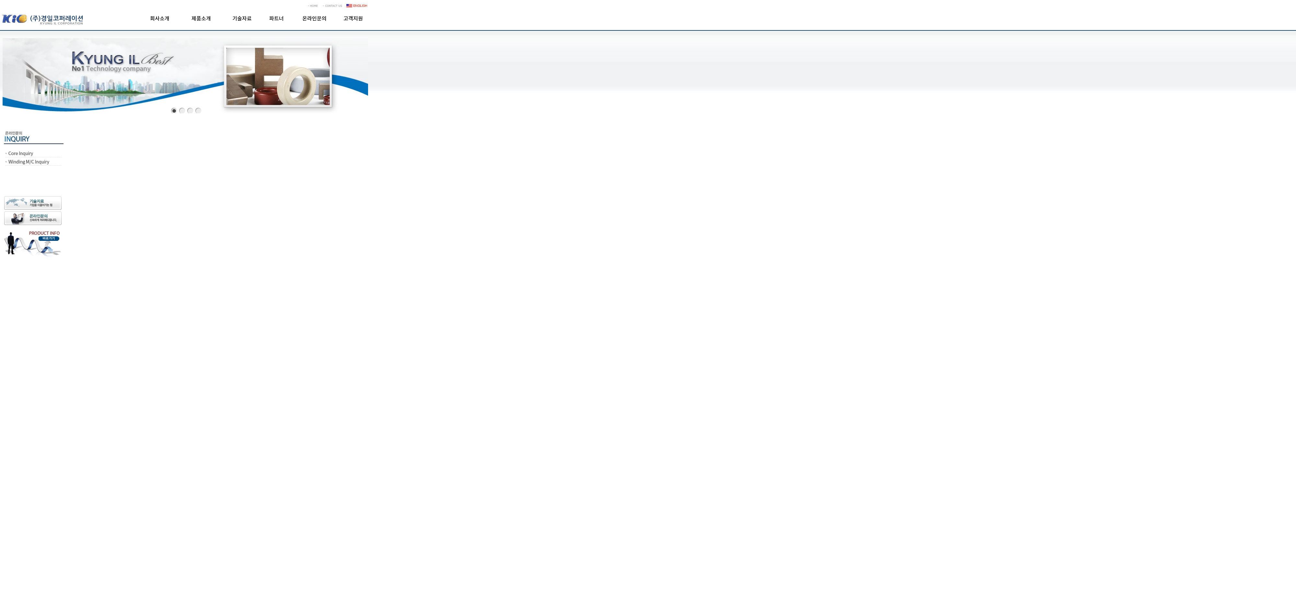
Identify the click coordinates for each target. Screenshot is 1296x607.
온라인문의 (314, 19)
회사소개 (159, 19)
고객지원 (353, 19)
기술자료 (242, 19)
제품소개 (201, 19)
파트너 (276, 19)
